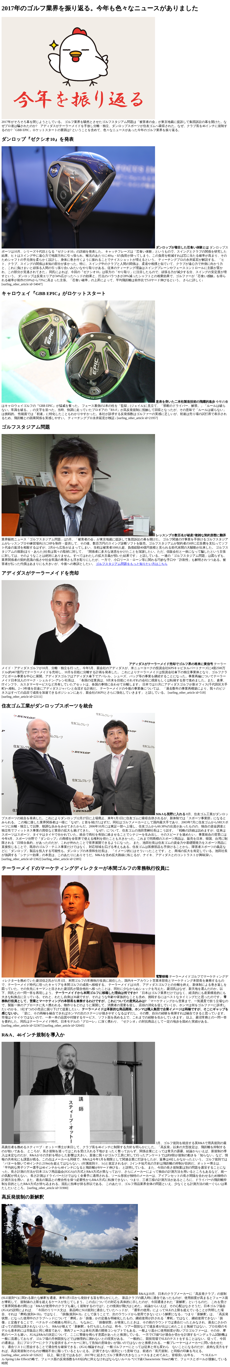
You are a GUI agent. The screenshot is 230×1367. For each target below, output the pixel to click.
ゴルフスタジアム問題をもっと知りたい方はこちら (131, 563)
